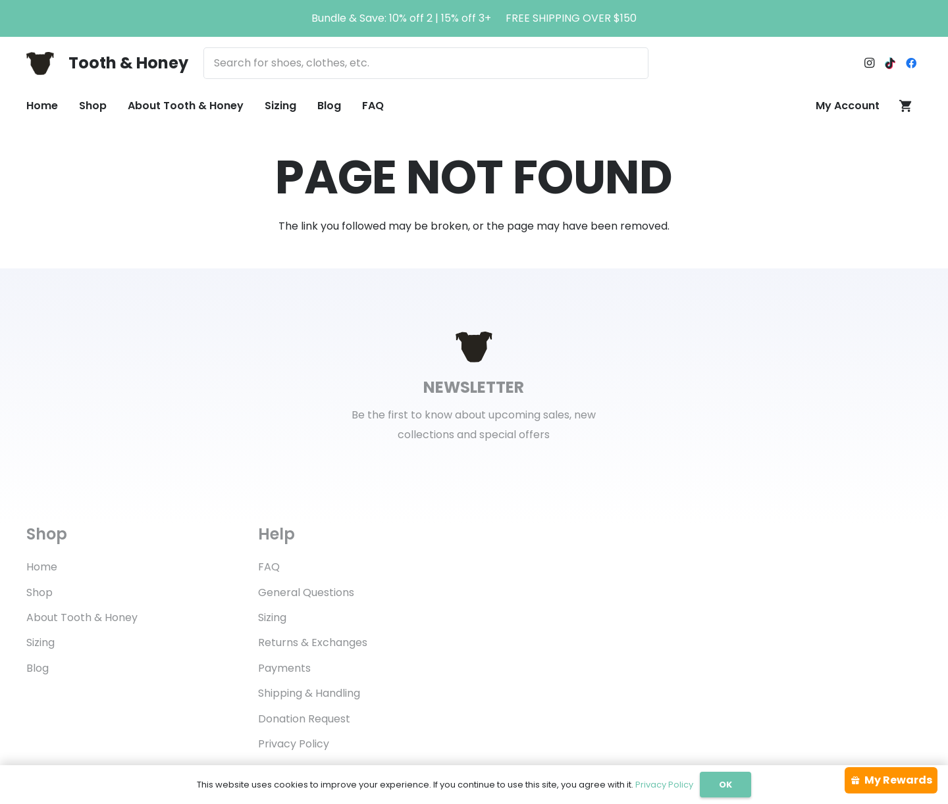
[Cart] (906, 105)
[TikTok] (890, 63)
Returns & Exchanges (312, 642)
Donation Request (304, 718)
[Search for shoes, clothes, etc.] (425, 63)
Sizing (40, 642)
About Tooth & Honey (82, 617)
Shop (39, 592)
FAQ (269, 566)
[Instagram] (869, 63)
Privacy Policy (293, 743)
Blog (37, 668)
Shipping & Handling (309, 693)
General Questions (306, 592)
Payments (284, 668)
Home (41, 566)
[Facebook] (911, 63)
